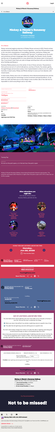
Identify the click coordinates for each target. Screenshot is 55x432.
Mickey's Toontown (6, 108)
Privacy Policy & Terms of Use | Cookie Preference (11, 427)
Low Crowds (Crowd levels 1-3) (12, 353)
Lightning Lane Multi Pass (8, 117)
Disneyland (31, 35)
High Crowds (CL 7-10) (46, 353)
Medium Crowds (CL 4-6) (30, 353)
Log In (52, 3)
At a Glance (6, 11)
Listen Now (7, 423)
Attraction (25, 35)
